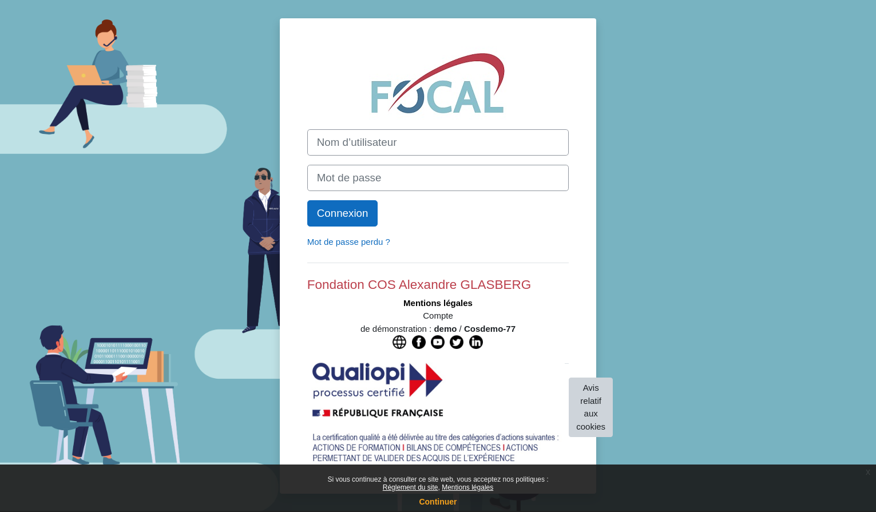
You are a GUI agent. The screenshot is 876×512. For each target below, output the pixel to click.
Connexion (342, 213)
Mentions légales (467, 487)
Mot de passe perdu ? (348, 242)
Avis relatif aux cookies (590, 407)
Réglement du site (410, 487)
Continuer (438, 501)
